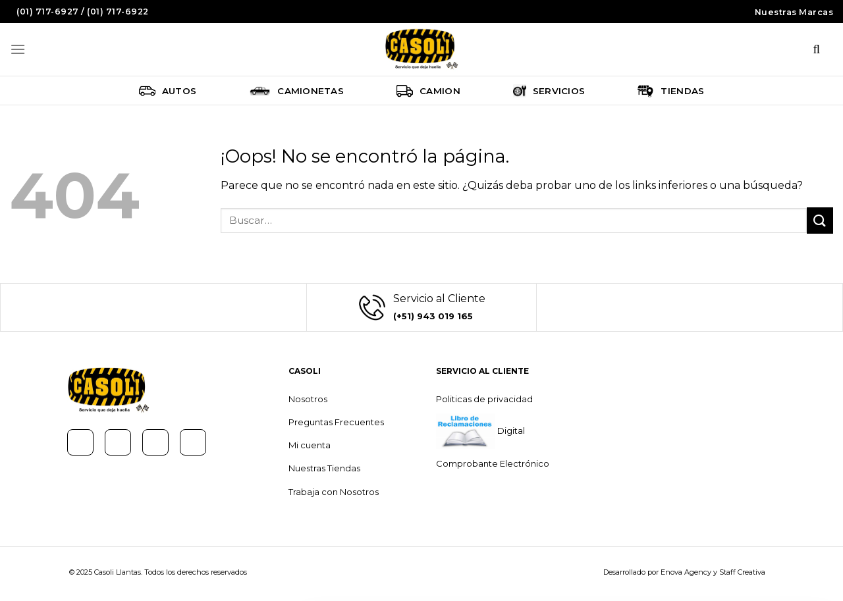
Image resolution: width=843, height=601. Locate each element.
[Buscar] (816, 49)
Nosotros (307, 399)
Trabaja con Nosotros (333, 491)
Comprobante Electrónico (492, 463)
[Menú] (18, 49)
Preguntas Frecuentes (336, 422)
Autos (168, 90)
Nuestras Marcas (794, 12)
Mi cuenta (309, 445)
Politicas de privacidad (484, 399)
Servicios (549, 90)
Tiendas (671, 90)
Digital (510, 430)
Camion (428, 90)
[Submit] (820, 220)
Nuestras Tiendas (324, 468)
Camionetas (296, 90)
